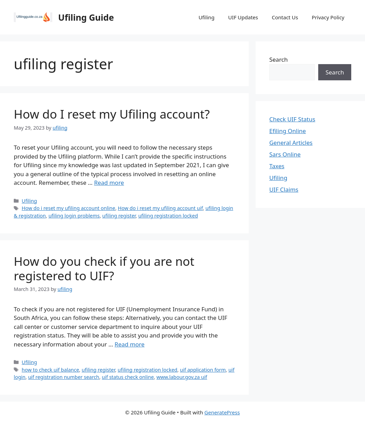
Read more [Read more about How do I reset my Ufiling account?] (109, 183)
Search (278, 59)
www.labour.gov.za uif (182, 377)
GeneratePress (222, 412)
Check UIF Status (292, 119)
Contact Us (285, 17)
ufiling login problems (74, 215)
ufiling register (119, 215)
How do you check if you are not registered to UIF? (104, 268)
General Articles (291, 143)
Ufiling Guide (86, 17)
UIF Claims (284, 189)
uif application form (203, 369)
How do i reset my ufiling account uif (160, 208)
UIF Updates (243, 17)
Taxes (277, 166)
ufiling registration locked (168, 215)
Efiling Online (287, 131)
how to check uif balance (50, 369)
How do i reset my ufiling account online (68, 208)
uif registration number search (63, 377)
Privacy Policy (328, 17)
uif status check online (128, 377)
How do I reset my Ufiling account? (112, 114)
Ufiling (206, 17)
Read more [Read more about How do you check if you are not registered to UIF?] (129, 344)
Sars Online (285, 154)
